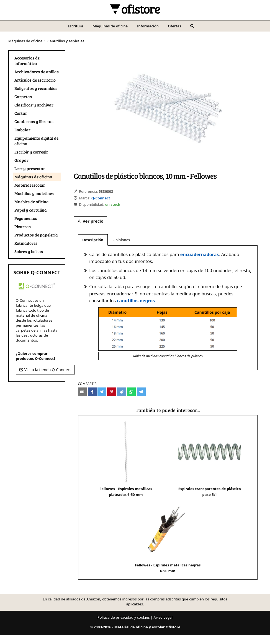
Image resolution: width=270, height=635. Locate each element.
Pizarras (22, 226)
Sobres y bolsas (28, 251)
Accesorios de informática (27, 60)
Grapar (21, 160)
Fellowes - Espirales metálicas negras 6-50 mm (168, 535)
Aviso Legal (163, 617)
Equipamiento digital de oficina (36, 140)
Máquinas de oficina (110, 26)
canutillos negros (136, 301)
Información (148, 26)
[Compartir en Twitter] (101, 391)
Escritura (75, 26)
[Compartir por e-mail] (82, 391)
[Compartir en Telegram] (141, 391)
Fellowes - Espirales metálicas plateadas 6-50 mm (126, 459)
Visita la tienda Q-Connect (45, 369)
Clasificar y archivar (33, 105)
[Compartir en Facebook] (92, 391)
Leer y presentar (29, 168)
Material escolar (29, 185)
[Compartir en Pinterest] (111, 391)
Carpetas (23, 96)
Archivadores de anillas (36, 71)
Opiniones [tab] (121, 239)
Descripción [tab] (92, 239)
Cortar (20, 113)
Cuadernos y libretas (33, 121)
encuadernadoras (199, 254)
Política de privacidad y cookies (123, 617)
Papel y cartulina (30, 210)
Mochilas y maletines (34, 193)
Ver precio (90, 221)
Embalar (22, 129)
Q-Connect (100, 198)
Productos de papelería (36, 235)
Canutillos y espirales (65, 40)
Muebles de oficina (31, 201)
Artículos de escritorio (35, 80)
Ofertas (174, 26)
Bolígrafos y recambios (35, 88)
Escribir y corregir (31, 152)
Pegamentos (25, 218)
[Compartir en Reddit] (121, 391)
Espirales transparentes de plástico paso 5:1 (209, 459)
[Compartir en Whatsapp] (131, 391)
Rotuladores (25, 243)
